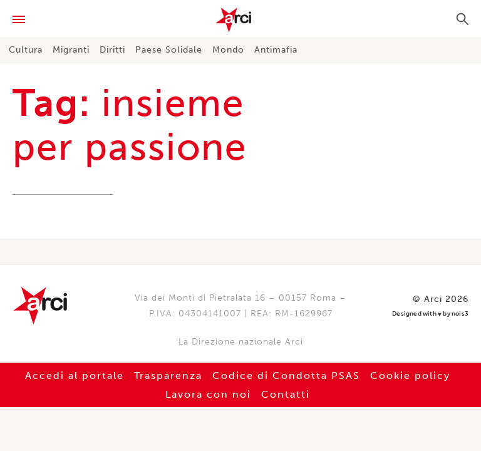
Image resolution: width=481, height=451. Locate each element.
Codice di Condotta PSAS (286, 375)
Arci (240, 20)
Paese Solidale (168, 49)
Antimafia (275, 49)
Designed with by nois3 (430, 314)
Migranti (71, 49)
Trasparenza (168, 375)
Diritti (112, 49)
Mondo (228, 49)
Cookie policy (410, 375)
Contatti (285, 394)
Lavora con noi (208, 394)
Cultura (26, 49)
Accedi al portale (74, 375)
